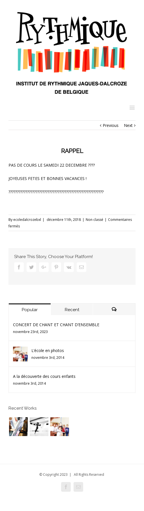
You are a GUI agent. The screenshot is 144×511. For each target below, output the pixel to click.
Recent (72, 309)
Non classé (94, 219)
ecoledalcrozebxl (27, 219)
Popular (30, 309)
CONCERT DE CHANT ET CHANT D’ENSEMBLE (56, 324)
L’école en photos (47, 350)
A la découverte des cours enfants (44, 376)
